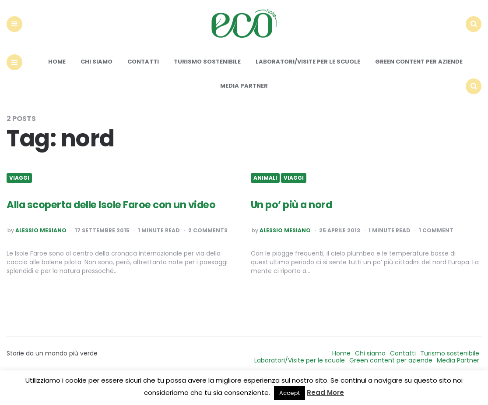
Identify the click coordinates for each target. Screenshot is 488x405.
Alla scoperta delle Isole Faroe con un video (113, 232)
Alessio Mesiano (41, 266)
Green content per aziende (419, 82)
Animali (265, 198)
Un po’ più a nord (299, 224)
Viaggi (19, 198)
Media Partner (244, 106)
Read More (325, 392)
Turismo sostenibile (207, 82)
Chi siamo (96, 82)
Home (57, 82)
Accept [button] (289, 393)
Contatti (143, 82)
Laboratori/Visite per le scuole (308, 82)
